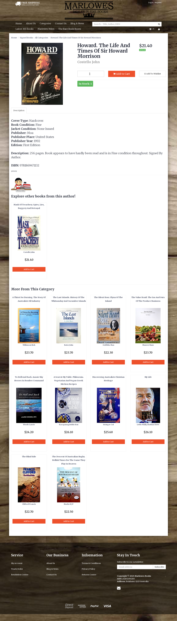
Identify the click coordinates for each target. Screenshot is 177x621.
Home (19, 23)
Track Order (17, 569)
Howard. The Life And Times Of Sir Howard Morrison (75, 37)
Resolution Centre (19, 574)
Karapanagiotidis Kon (68, 425)
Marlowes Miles (46, 29)
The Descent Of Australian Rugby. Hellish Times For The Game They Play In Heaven (68, 460)
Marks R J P (68, 504)
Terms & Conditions (91, 563)
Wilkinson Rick (29, 345)
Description (18, 110)
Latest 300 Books (25, 29)
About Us (31, 23)
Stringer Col (108, 425)
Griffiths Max (108, 345)
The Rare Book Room (69, 29)
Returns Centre (89, 574)
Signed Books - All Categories (34, 37)
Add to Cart (121, 73)
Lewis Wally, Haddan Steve (148, 425)
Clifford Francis (29, 504)
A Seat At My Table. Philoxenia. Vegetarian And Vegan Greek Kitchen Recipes (69, 380)
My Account (16, 563)
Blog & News (77, 23)
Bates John (68, 345)
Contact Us (61, 23)
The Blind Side (29, 456)
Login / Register (155, 2)
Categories (45, 23)
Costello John (29, 252)
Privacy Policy (88, 569)
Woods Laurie (29, 425)
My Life (148, 377)
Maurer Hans (148, 345)
